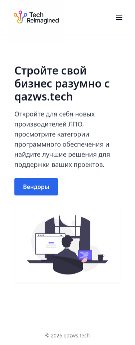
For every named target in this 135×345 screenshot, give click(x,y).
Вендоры (36, 187)
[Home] (36, 17)
